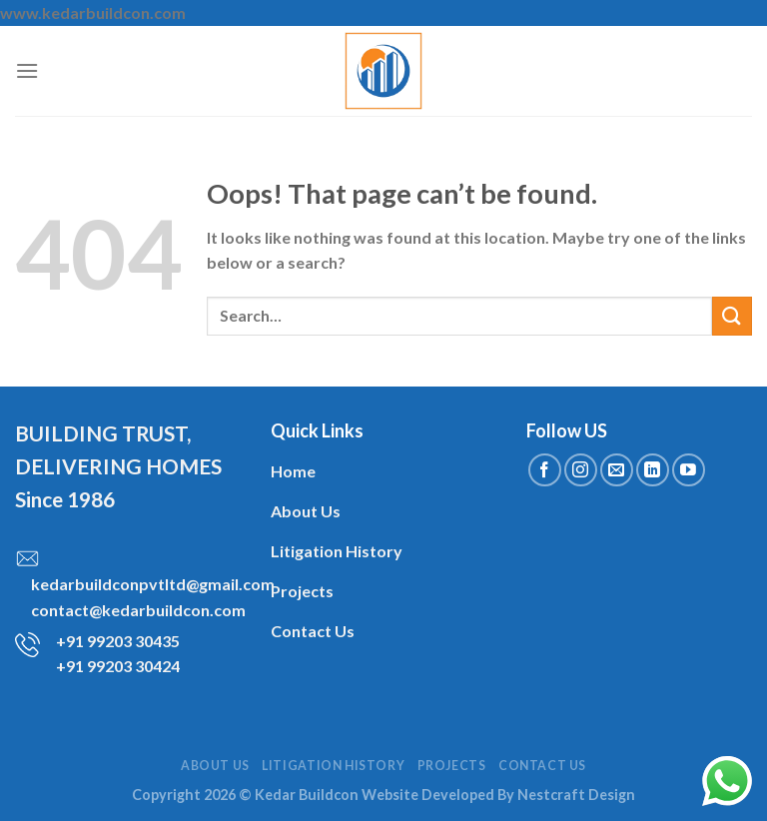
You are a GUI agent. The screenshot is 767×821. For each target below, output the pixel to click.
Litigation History (333, 765)
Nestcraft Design (576, 794)
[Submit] (732, 316)
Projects (451, 765)
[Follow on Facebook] (544, 469)
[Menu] (27, 70)
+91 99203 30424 (118, 665)
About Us (215, 765)
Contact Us (542, 765)
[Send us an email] (616, 469)
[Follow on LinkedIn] (652, 469)
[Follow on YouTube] (688, 469)
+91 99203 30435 (118, 640)
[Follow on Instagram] (580, 469)
